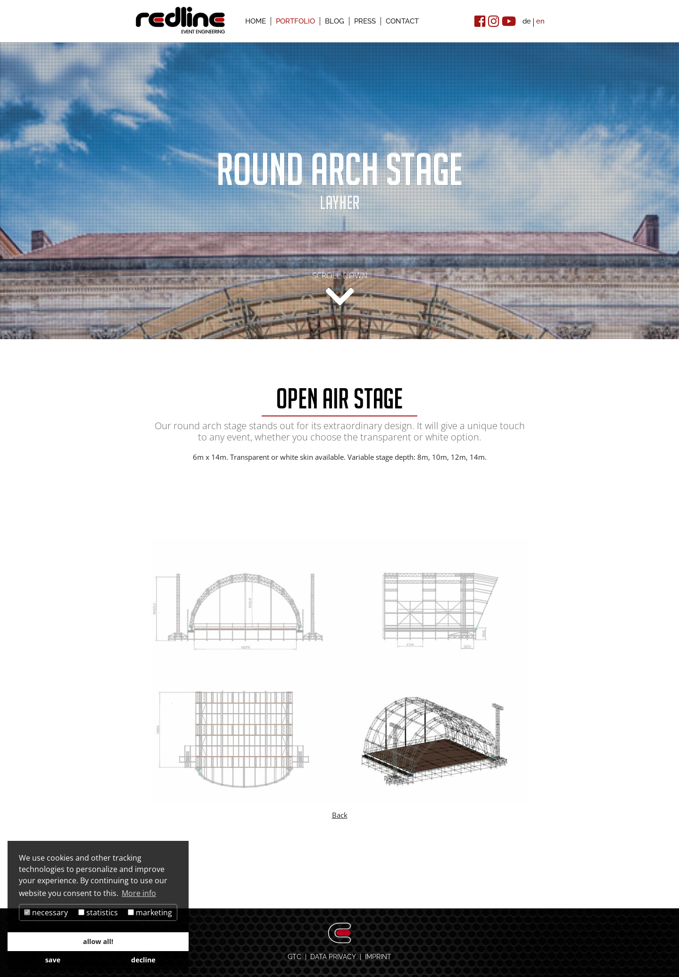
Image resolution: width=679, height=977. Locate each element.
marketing (150, 912)
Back (340, 815)
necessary (46, 912)
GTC (294, 957)
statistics (98, 912)
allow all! (98, 941)
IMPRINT (378, 957)
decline (143, 959)
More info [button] (139, 893)
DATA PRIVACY (333, 957)
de (526, 21)
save (53, 959)
